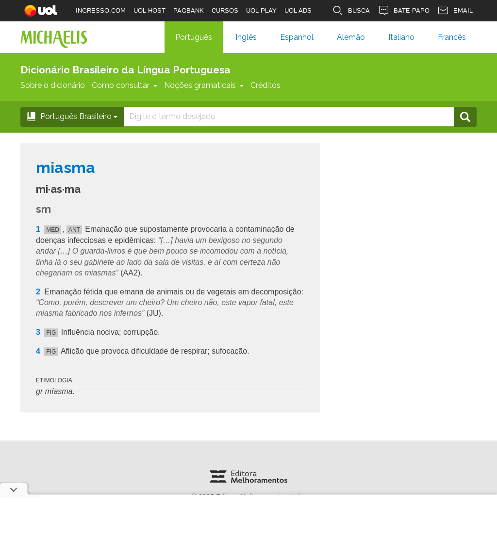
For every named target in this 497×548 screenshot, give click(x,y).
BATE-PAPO (404, 10)
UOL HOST (149, 10)
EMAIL (455, 10)
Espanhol (297, 37)
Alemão (351, 37)
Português (193, 37)
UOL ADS (298, 10)
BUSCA (351, 10)
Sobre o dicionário (52, 85)
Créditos (265, 85)
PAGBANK (188, 10)
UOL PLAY (261, 10)
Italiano (401, 37)
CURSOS (225, 10)
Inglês (246, 37)
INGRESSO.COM (101, 10)
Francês (452, 37)
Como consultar (124, 85)
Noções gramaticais (204, 85)
